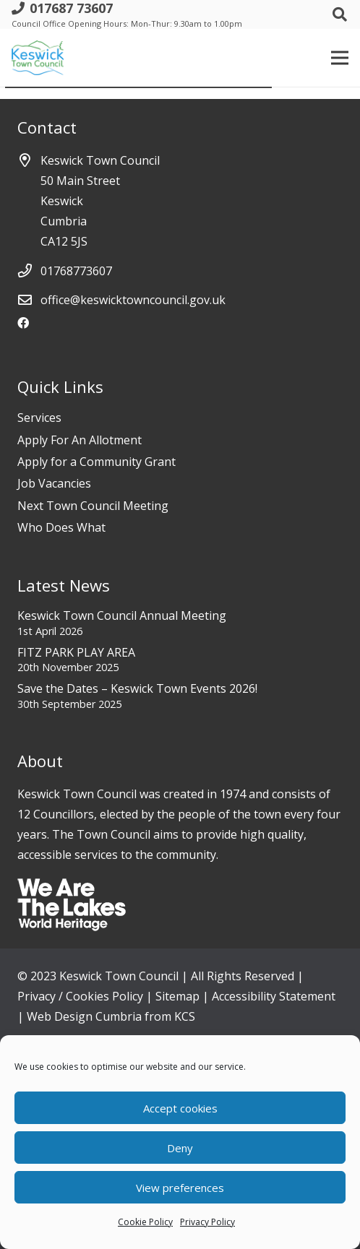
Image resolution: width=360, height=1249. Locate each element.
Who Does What (61, 527)
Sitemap (177, 996)
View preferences (180, 1187)
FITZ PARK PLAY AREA (76, 652)
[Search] (340, 14)
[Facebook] (23, 323)
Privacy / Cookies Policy (80, 996)
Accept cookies (180, 1108)
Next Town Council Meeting (92, 506)
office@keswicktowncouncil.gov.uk (133, 300)
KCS (184, 1016)
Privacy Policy (207, 1222)
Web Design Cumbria (84, 1016)
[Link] (38, 57)
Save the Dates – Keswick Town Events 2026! (137, 688)
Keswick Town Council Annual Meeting (121, 615)
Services (39, 417)
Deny (180, 1148)
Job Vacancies (54, 483)
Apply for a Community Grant (96, 462)
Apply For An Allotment (79, 440)
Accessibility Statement (273, 996)
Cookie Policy (145, 1222)
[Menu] (340, 58)
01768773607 (76, 271)
